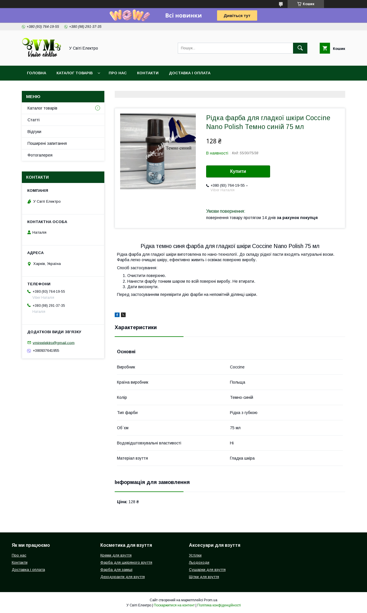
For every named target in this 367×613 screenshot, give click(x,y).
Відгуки (34, 131)
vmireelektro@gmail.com (54, 342)
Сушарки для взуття (207, 569)
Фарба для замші (116, 569)
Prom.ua (210, 600)
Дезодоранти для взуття (122, 577)
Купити (238, 171)
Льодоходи (199, 562)
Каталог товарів (74, 73)
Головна (36, 73)
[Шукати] (300, 48)
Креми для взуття (116, 555)
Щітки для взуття (204, 577)
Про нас (118, 73)
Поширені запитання (47, 143)
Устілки (195, 555)
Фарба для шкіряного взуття (126, 562)
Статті (34, 120)
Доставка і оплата (189, 73)
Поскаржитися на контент (174, 605)
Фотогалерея (40, 155)
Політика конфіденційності (219, 605)
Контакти (148, 73)
